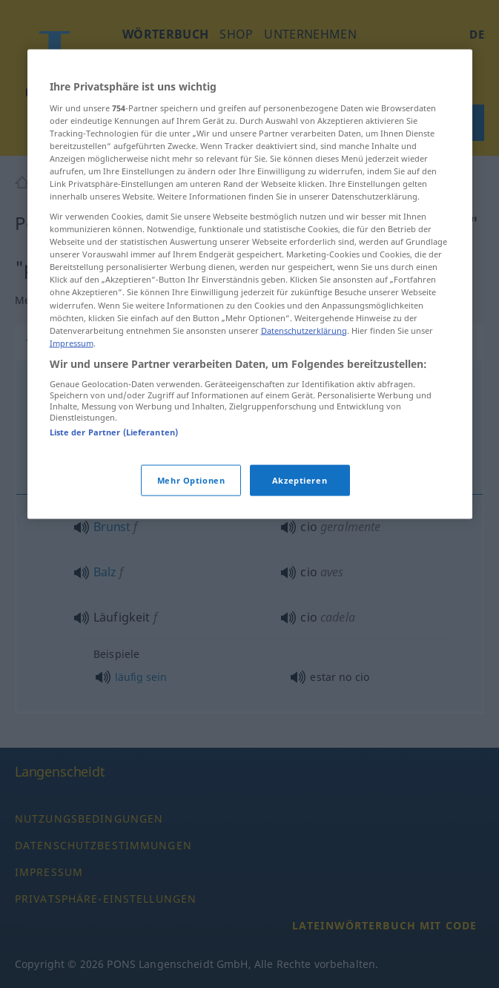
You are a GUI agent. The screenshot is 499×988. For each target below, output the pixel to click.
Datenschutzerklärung (304, 329)
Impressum (71, 342)
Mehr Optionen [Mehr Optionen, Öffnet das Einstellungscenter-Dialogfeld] (191, 479)
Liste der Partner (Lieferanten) (114, 432)
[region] (249, 284)
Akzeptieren (299, 479)
